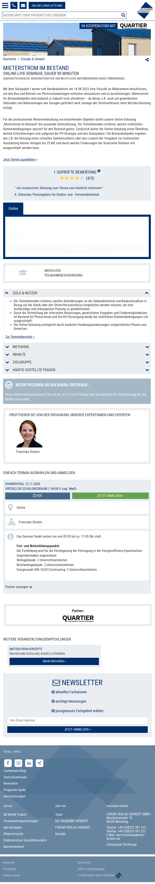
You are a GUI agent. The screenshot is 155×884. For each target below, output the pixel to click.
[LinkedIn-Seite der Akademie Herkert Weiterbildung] (29, 763)
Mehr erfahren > (54, 661)
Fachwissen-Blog (15, 771)
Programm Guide (15, 790)
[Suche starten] (123, 15)
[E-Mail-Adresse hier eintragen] (77, 720)
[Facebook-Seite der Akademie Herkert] (8, 763)
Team (59, 815)
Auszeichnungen (15, 796)
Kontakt (60, 834)
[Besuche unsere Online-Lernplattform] (47, 5)
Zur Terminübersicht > (19, 337)
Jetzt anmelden (77, 249)
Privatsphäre (9, 869)
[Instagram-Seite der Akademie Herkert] (19, 763)
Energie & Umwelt (33, 59)
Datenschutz (84, 862)
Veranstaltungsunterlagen (21, 821)
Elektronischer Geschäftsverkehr (25, 840)
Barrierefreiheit (14, 847)
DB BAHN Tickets (15, 815)
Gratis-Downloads (15, 777)
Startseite (9, 59)
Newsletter (11, 783)
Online (13, 208)
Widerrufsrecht (13, 834)
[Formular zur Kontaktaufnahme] (23, 5)
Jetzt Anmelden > (77, 729)
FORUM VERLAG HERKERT (72, 827)
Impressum (9, 862)
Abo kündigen (13, 827)
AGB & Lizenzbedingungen (91, 869)
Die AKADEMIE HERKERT (71, 821)
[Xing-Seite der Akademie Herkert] (39, 763)
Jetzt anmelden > (110, 496)
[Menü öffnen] (5, 5)
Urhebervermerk (11, 875)
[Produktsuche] (64, 15)
